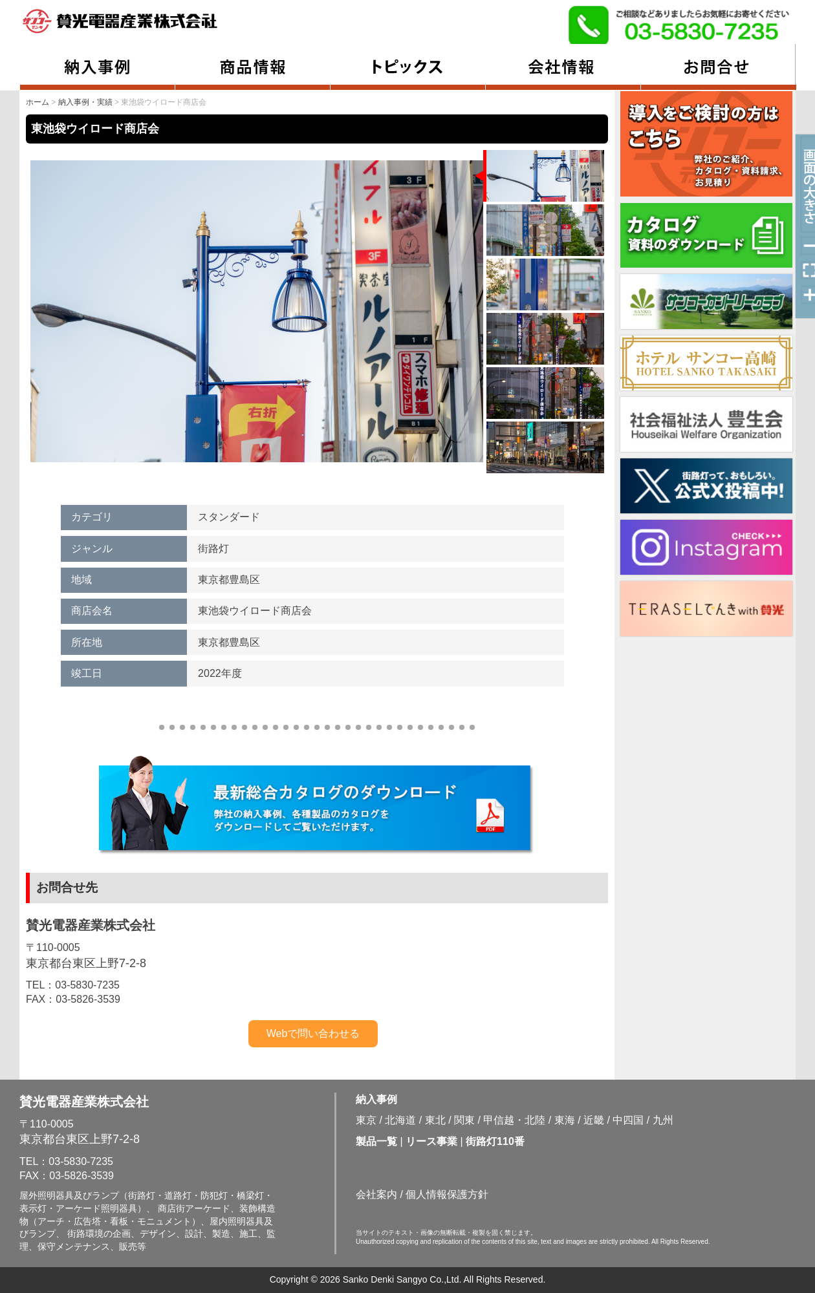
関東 (464, 1120)
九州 (663, 1120)
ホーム (37, 102)
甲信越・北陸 (514, 1120)
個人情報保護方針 (447, 1194)
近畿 (593, 1120)
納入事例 (376, 1099)
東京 (366, 1120)
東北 (435, 1120)
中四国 (628, 1120)
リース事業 (431, 1141)
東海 (564, 1120)
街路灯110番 (495, 1141)
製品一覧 (376, 1141)
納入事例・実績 (85, 102)
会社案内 (376, 1194)
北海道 (400, 1120)
